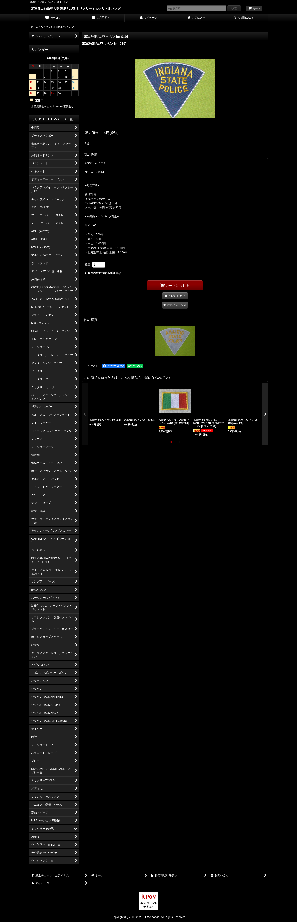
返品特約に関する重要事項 (103, 273)
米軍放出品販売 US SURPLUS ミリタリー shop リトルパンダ (76, 8)
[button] (175, 305)
